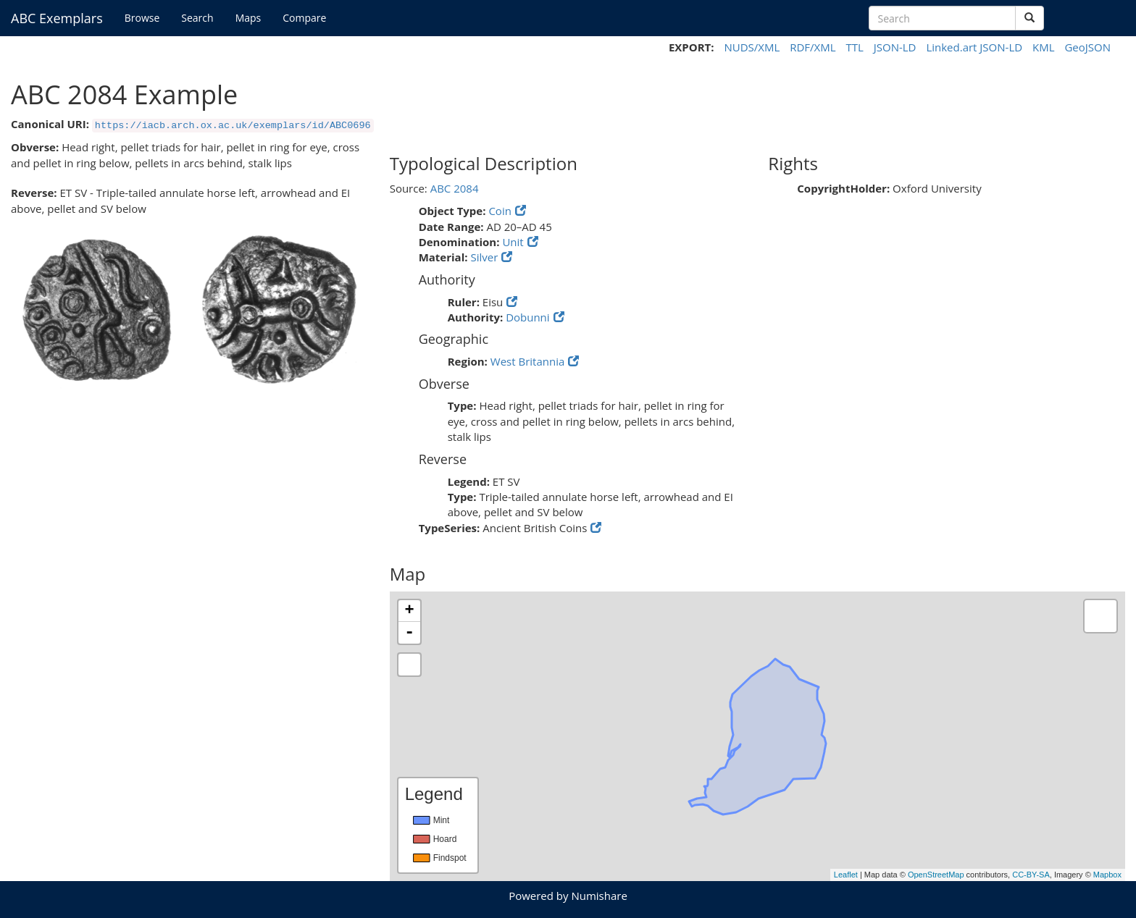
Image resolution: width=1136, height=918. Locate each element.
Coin (499, 210)
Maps (248, 18)
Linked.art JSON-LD (974, 47)
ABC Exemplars (57, 18)
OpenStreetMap (936, 874)
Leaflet (846, 874)
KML (1043, 47)
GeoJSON (1087, 47)
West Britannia (527, 361)
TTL (854, 47)
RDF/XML (812, 47)
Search (197, 18)
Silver (484, 257)
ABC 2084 (454, 188)
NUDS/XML (752, 47)
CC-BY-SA (1031, 874)
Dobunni (527, 317)
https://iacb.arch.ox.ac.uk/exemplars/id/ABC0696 (233, 125)
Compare (304, 18)
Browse (142, 18)
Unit (512, 242)
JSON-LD (895, 47)
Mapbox (1107, 874)
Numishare (599, 895)
